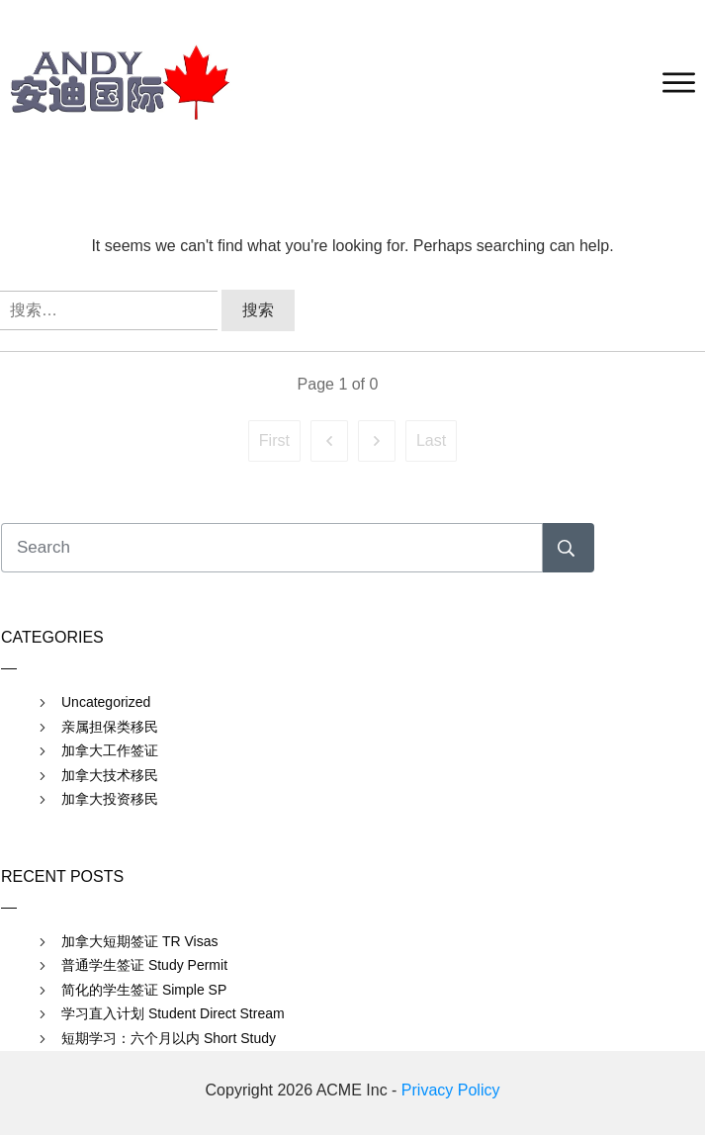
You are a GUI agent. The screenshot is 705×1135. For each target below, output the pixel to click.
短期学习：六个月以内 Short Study (168, 1038)
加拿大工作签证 (109, 750)
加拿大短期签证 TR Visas (139, 941)
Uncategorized (105, 702)
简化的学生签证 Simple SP (143, 990)
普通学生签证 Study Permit (144, 965)
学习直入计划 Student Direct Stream (173, 1013)
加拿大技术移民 (109, 775)
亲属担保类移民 (109, 727)
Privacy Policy (450, 1090)
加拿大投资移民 (109, 799)
